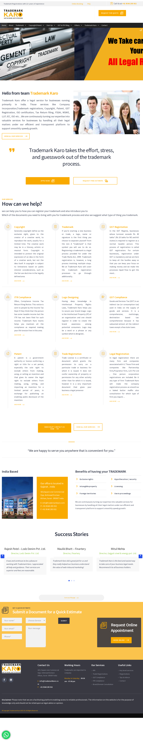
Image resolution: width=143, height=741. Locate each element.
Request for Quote (109, 13)
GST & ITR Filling (65, 25)
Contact (104, 25)
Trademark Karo (92, 25)
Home (4, 25)
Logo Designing (70, 297)
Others (78, 25)
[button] (140, 556)
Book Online (119, 640)
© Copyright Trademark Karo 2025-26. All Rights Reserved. (20, 710)
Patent (17, 353)
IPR (94, 670)
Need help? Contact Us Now (54, 428)
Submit (64, 621)
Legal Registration (119, 353)
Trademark (21, 25)
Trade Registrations (100, 674)
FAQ (88, 4)
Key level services (126, 670)
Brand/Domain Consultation (103, 684)
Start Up (51, 25)
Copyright (19, 226)
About (11, 25)
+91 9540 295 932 (129, 3)
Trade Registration (72, 353)
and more (17, 281)
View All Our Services (13, 136)
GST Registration (119, 226)
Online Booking (77, 4)
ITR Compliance (22, 297)
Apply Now (45, 181)
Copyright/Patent (36, 25)
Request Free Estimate (93, 181)
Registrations (125, 674)
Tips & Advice (125, 677)
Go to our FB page (69, 598)
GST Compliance (118, 297)
